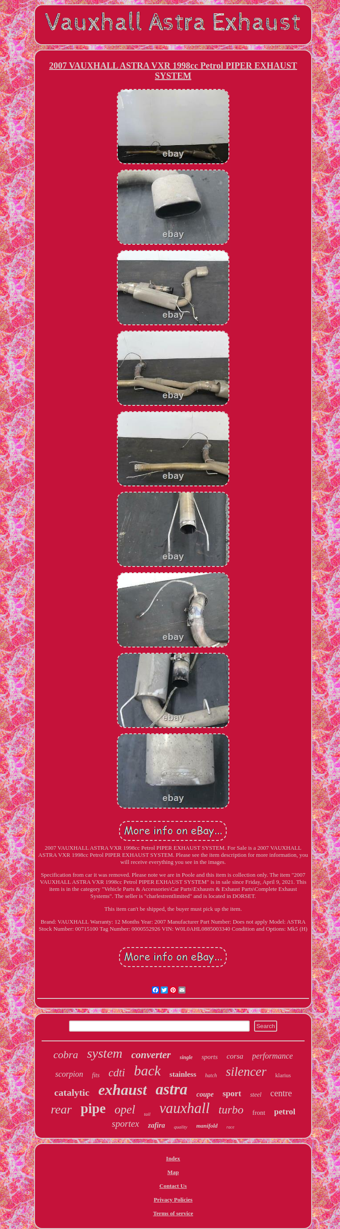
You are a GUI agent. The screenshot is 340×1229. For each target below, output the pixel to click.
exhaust (122, 1090)
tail (147, 1114)
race (231, 1127)
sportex (125, 1123)
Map (173, 1172)
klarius (283, 1075)
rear (61, 1109)
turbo (231, 1109)
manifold (206, 1125)
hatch (211, 1075)
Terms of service (173, 1213)
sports (209, 1056)
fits (96, 1075)
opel (125, 1109)
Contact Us (173, 1186)
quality (181, 1126)
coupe (205, 1094)
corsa (235, 1056)
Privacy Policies (173, 1199)
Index (173, 1158)
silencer (246, 1071)
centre (281, 1093)
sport (232, 1093)
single (186, 1057)
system (104, 1053)
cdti (116, 1073)
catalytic (71, 1092)
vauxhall (184, 1108)
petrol (284, 1111)
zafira (156, 1125)
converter (150, 1054)
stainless (183, 1074)
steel (256, 1094)
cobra (65, 1054)
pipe (93, 1108)
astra (172, 1089)
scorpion (69, 1074)
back (147, 1071)
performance (272, 1056)
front (258, 1112)
